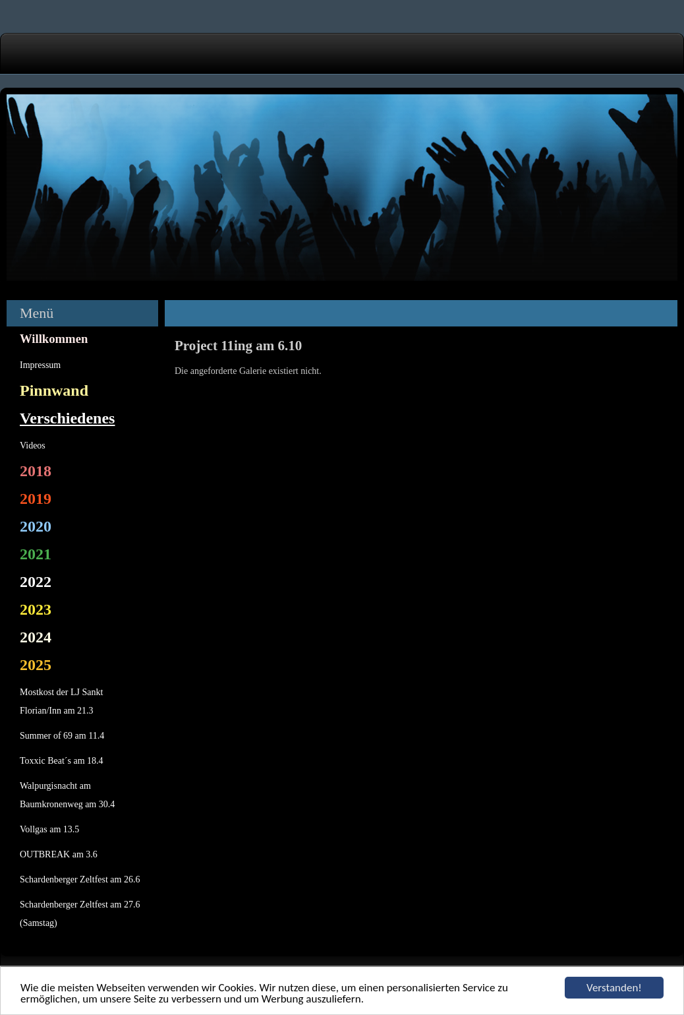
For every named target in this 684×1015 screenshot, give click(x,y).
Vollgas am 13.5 (49, 829)
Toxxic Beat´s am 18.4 (61, 761)
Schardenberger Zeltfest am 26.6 (80, 879)
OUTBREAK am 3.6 (59, 854)
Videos (32, 445)
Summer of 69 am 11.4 (62, 736)
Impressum (40, 365)
